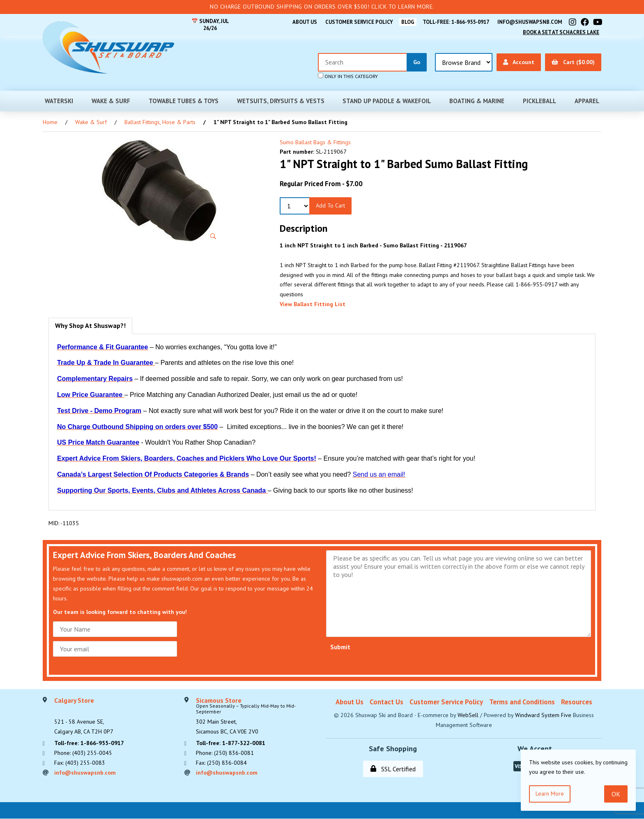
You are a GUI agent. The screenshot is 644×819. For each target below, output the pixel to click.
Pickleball (539, 101)
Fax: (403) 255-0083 (79, 762)
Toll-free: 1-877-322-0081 (230, 743)
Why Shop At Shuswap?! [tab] (90, 325)
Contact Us (386, 701)
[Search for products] (362, 62)
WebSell (468, 715)
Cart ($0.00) (573, 62)
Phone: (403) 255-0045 (83, 753)
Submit (340, 647)
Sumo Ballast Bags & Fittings (315, 142)
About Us (303, 21)
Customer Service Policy (358, 21)
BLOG (407, 21)
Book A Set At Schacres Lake (560, 32)
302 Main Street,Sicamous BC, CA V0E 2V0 (257, 716)
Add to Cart (330, 205)
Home (50, 122)
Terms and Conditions (522, 701)
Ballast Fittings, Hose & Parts (160, 122)
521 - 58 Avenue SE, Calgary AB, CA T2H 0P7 (83, 716)
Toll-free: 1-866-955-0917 (455, 21)
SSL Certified (393, 769)
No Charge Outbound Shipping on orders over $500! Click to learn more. (322, 6)
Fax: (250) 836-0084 (221, 762)
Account (518, 62)
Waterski (59, 101)
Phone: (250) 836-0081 (225, 753)
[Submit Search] (417, 62)
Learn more (550, 793)
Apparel (587, 101)
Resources (576, 701)
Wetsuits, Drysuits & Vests (280, 101)
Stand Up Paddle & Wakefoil (387, 101)
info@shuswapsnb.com (529, 21)
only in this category (348, 76)
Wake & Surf (111, 101)
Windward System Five (543, 715)
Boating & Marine (476, 101)
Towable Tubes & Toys (183, 101)
